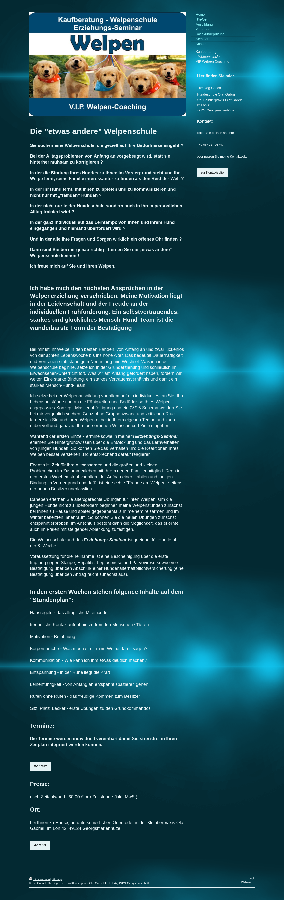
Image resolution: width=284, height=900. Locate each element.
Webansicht (248, 882)
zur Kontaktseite (212, 172)
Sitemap (57, 879)
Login (252, 878)
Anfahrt (40, 845)
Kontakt (40, 766)
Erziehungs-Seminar (156, 436)
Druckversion (39, 879)
